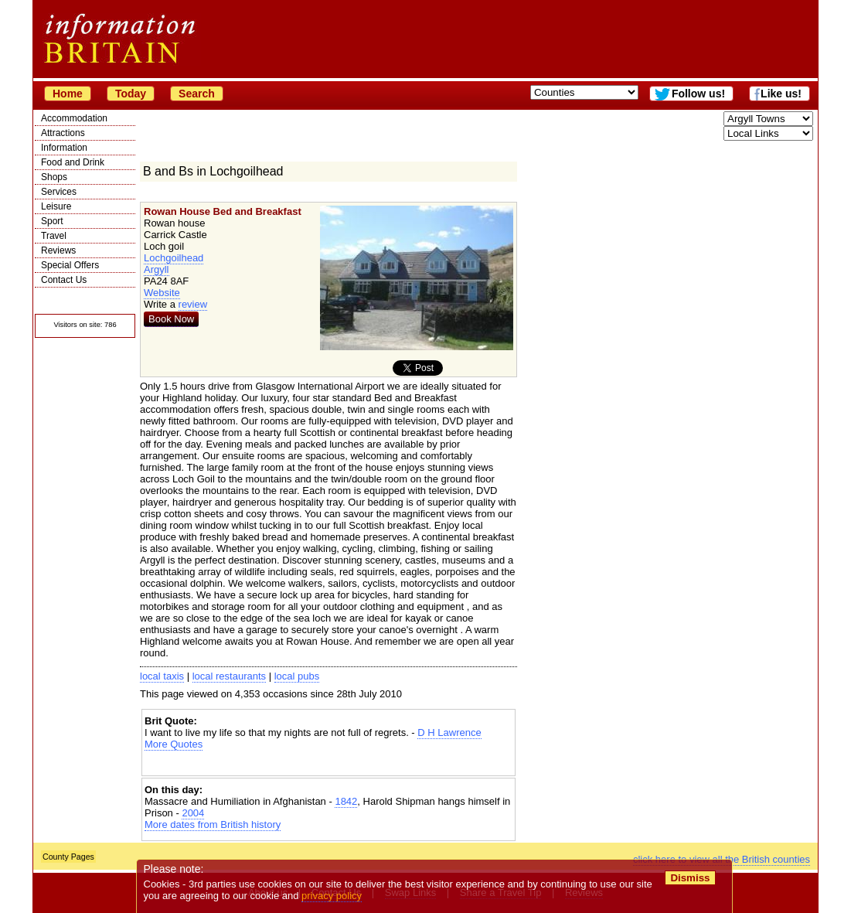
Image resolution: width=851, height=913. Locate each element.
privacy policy (331, 895)
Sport (52, 221)
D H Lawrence (449, 732)
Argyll (156, 269)
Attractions (63, 133)
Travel (53, 235)
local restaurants (229, 676)
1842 (346, 801)
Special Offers (70, 265)
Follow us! (698, 93)
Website (162, 292)
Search (197, 93)
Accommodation (74, 118)
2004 (193, 813)
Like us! (781, 93)
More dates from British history (213, 824)
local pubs (297, 676)
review (193, 304)
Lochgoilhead (173, 258)
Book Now (171, 319)
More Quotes (174, 744)
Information (64, 147)
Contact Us (64, 279)
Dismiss (690, 878)
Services (59, 191)
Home (68, 93)
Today (130, 93)
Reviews (58, 250)
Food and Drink (72, 162)
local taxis (162, 676)
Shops (54, 177)
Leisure (56, 206)
